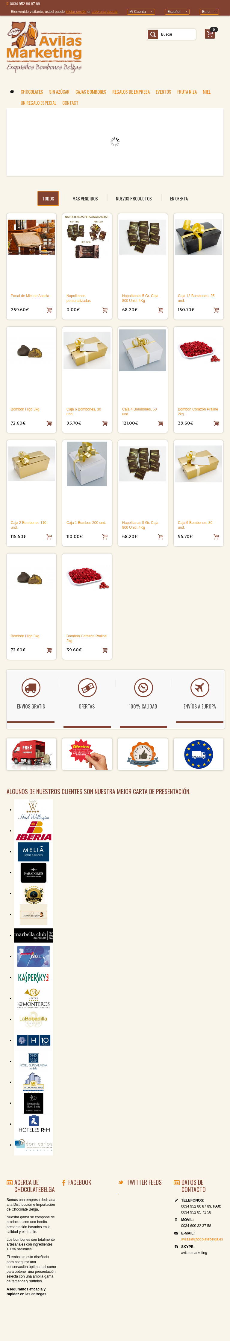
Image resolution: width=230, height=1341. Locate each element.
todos (48, 198)
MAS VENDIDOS (85, 198)
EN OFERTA (179, 198)
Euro (206, 12)
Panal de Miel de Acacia (30, 296)
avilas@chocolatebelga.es (202, 1239)
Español (173, 12)
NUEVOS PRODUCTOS (134, 198)
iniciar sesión (76, 12)
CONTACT (70, 102)
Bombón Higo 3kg (25, 409)
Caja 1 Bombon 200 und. (86, 523)
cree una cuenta (104, 12)
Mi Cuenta (137, 12)
